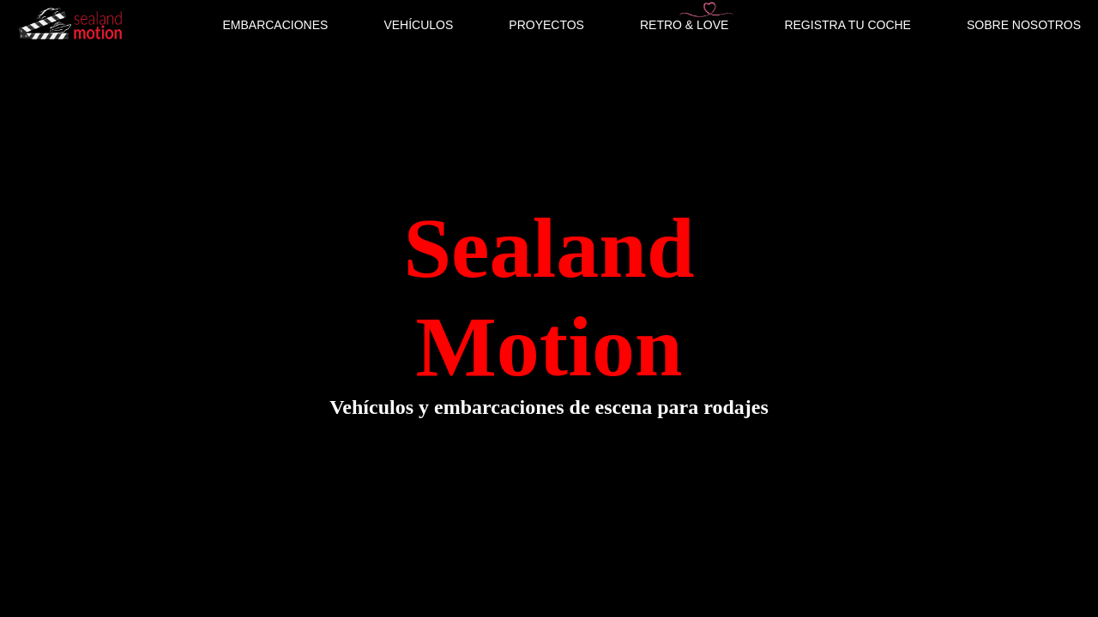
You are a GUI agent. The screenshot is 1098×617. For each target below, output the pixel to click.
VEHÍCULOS (418, 25)
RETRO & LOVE (684, 25)
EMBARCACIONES (275, 25)
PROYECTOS (546, 25)
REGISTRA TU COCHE (847, 25)
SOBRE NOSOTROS (1024, 25)
